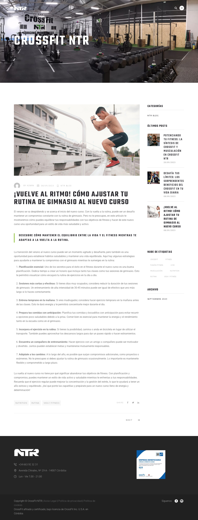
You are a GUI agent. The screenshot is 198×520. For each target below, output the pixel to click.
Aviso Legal (50, 500)
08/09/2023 (47, 186)
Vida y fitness (51, 403)
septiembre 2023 (157, 299)
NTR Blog (66, 186)
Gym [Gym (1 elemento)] (172, 265)
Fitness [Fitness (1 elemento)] (169, 259)
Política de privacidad (70, 500)
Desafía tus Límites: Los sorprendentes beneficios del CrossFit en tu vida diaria (174, 183)
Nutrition (21, 403)
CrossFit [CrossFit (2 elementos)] (154, 259)
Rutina (35, 403)
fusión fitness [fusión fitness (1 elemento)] (156, 265)
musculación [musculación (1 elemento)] (156, 271)
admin (30, 186)
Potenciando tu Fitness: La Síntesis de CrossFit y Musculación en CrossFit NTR (173, 147)
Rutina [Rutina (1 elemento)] (153, 276)
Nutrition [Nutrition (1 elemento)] (174, 271)
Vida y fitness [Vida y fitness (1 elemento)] (170, 276)
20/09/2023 (170, 162)
